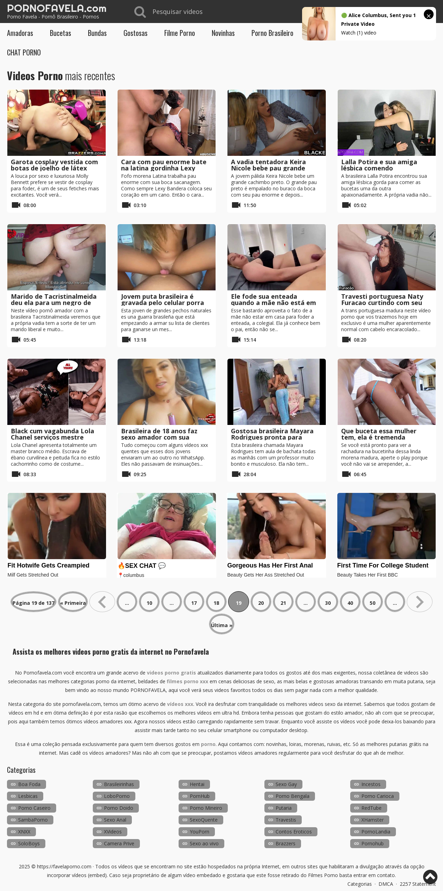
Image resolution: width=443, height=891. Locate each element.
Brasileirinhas (119, 784)
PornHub (200, 796)
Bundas (97, 33)
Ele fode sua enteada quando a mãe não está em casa (273, 302)
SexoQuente (204, 819)
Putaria (284, 808)
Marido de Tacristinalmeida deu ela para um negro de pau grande (54, 302)
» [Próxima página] (420, 601)
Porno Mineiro (206, 808)
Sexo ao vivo (204, 843)
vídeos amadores (257, 752)
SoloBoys (29, 843)
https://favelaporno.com (64, 866)
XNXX (24, 831)
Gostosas (135, 33)
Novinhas (223, 33)
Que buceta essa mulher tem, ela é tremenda (378, 434)
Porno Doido (118, 808)
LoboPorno (117, 796)
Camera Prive (119, 843)
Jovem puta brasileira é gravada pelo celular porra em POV (162, 302)
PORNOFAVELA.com (56, 8)
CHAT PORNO (24, 52)
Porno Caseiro (34, 808)
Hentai (197, 784)
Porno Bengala (292, 796)
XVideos (113, 831)
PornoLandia (375, 831)
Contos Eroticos (294, 831)
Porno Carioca (377, 796)
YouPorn (199, 831)
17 (194, 603)
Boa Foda (29, 784)
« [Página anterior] (102, 601)
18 (216, 603)
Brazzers (285, 843)
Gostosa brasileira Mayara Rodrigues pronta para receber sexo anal (272, 437)
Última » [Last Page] (221, 625)
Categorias (359, 884)
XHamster (372, 819)
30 (328, 603)
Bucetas (60, 33)
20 (261, 603)
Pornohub (372, 843)
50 (372, 603)
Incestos (371, 784)
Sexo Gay (286, 784)
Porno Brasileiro (272, 33)
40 (350, 603)
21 (283, 603)
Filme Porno (179, 33)
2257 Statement (418, 884)
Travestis (286, 819)
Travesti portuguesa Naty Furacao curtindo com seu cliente (382, 302)
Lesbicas (28, 796)
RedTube (371, 808)
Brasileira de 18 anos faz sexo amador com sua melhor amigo (159, 437)
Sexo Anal (115, 819)
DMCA (385, 884)
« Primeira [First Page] (73, 603)
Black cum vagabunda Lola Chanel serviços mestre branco (52, 437)
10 (149, 603)
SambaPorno (33, 819)
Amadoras (20, 33)
